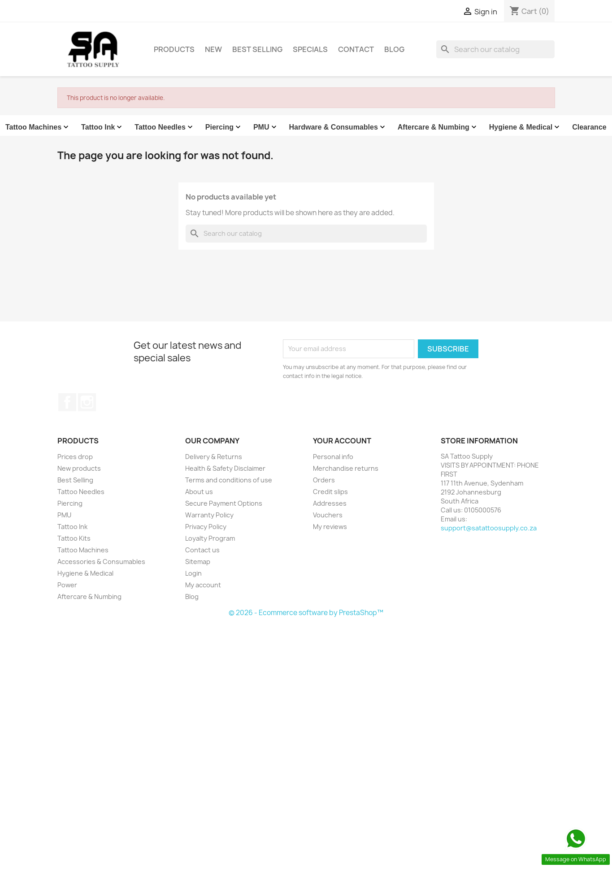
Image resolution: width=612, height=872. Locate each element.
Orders (324, 480)
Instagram (87, 402)
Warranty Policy (209, 515)
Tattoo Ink (102, 127)
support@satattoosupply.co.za (489, 528)
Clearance (589, 127)
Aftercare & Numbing (438, 127)
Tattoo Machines (37, 127)
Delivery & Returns (213, 456)
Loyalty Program (210, 538)
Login (193, 573)
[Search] (495, 49)
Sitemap (197, 561)
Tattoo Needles (165, 127)
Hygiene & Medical (525, 127)
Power (67, 585)
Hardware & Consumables (338, 127)
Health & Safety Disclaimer (225, 468)
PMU (265, 127)
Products (174, 49)
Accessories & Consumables (101, 561)
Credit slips (330, 491)
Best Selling (257, 49)
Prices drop (75, 456)
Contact (356, 49)
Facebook (67, 402)
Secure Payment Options (223, 503)
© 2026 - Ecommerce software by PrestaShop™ (306, 612)
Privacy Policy (205, 526)
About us (199, 491)
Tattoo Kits (74, 538)
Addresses (330, 503)
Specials (310, 49)
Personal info (333, 456)
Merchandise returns (345, 468)
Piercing (224, 127)
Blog (394, 49)
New (213, 49)
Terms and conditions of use (228, 480)
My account (203, 585)
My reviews (330, 526)
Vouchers (328, 515)
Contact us (202, 550)
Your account (342, 441)
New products (79, 468)
